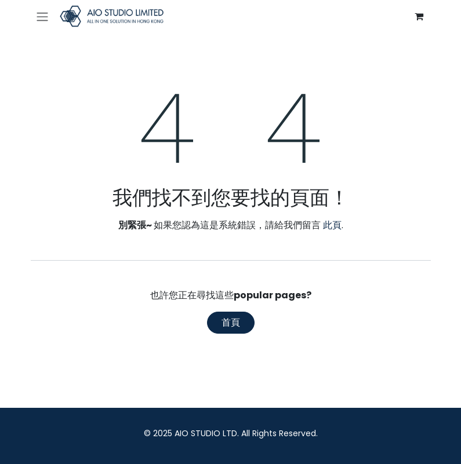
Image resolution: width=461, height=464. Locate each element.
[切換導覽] (42, 16)
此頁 (332, 225)
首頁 (231, 322)
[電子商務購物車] (419, 16)
